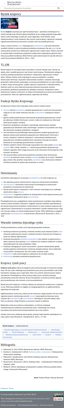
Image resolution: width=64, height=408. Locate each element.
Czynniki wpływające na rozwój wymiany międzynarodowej (25, 330)
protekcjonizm (39, 46)
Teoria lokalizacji (18, 332)
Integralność (7, 254)
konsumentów (33, 197)
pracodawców (15, 298)
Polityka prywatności (8, 405)
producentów (39, 113)
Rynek (3, 32)
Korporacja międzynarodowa (52, 332)
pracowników (29, 298)
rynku (20, 46)
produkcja (34, 157)
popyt (54, 48)
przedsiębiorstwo (17, 213)
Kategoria (4, 388)
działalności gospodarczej (29, 239)
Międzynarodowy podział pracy (17, 335)
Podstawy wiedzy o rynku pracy (39, 352)
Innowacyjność (8, 184)
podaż (56, 145)
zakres (60, 231)
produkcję (7, 157)
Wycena (6, 110)
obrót (29, 241)
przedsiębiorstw (34, 178)
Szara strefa (37, 335)
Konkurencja (7, 256)
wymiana (6, 147)
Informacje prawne (46, 405)
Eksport (48, 335)
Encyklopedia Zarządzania (14, 3)
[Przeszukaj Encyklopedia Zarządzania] (32, 8)
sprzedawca (37, 160)
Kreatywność (8, 194)
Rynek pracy (32, 332)
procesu (21, 192)
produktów (20, 110)
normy (32, 296)
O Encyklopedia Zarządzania (28, 405)
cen (28, 147)
